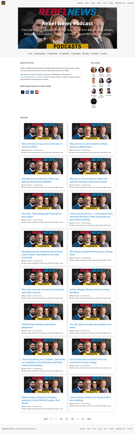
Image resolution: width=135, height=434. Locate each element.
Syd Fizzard (94, 82)
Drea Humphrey (101, 93)
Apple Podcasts (40, 53)
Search (93, 3)
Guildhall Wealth (94, 103)
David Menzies (109, 72)
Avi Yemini (109, 92)
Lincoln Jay (109, 82)
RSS (30, 53)
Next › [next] (89, 419)
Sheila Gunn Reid (101, 72)
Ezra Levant (94, 72)
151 (67, 419)
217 (83, 419)
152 (73, 419)
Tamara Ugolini (101, 82)
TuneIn (103, 53)
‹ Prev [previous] (45, 419)
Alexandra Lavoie (94, 93)
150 (61, 419)
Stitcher (95, 53)
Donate (111, 3)
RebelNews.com (120, 3)
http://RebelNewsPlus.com (30, 77)
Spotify (86, 53)
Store (104, 3)
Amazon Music (52, 53)
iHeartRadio (76, 53)
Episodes (80, 3)
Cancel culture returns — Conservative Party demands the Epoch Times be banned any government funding (91, 216)
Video (99, 3)
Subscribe (131, 3)
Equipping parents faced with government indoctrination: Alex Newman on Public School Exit (42, 254)
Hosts (87, 3)
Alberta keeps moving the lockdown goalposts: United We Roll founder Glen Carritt (41, 400)
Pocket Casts (64, 53)
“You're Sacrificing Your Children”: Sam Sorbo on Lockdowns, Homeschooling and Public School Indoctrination (43, 362)
